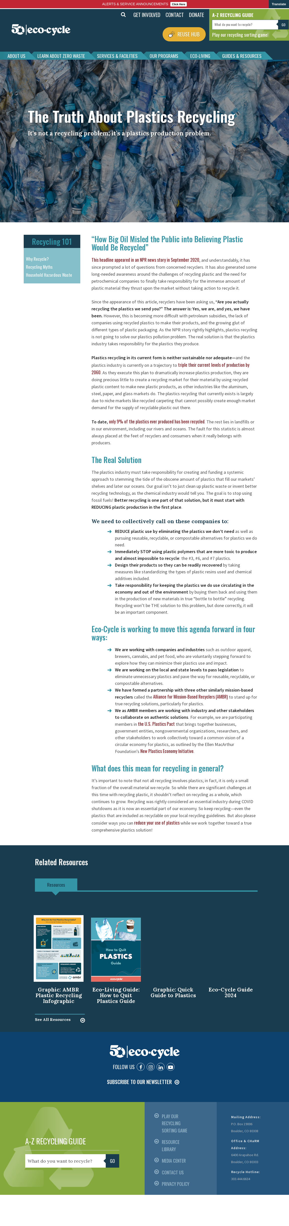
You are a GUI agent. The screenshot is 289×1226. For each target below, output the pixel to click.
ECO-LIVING (200, 55)
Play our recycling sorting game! (240, 34)
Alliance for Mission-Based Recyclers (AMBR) (190, 696)
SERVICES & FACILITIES (117, 55)
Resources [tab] (56, 884)
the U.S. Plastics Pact (156, 724)
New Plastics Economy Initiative (166, 751)
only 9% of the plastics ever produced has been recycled (156, 421)
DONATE (196, 14)
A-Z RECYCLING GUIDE (55, 1141)
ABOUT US (16, 55)
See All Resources (53, 1019)
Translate (279, 4)
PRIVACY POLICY (175, 1184)
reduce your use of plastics (157, 822)
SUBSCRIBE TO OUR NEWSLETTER (139, 1082)
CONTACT (175, 14)
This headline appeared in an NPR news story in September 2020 (145, 259)
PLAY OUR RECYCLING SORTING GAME (174, 1123)
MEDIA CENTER (174, 1160)
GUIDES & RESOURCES (242, 55)
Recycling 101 (52, 241)
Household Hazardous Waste (49, 275)
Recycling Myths (39, 267)
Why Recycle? (37, 259)
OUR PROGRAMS (164, 55)
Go (284, 24)
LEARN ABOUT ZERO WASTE (61, 55)
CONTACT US (173, 1172)
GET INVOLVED (146, 14)
